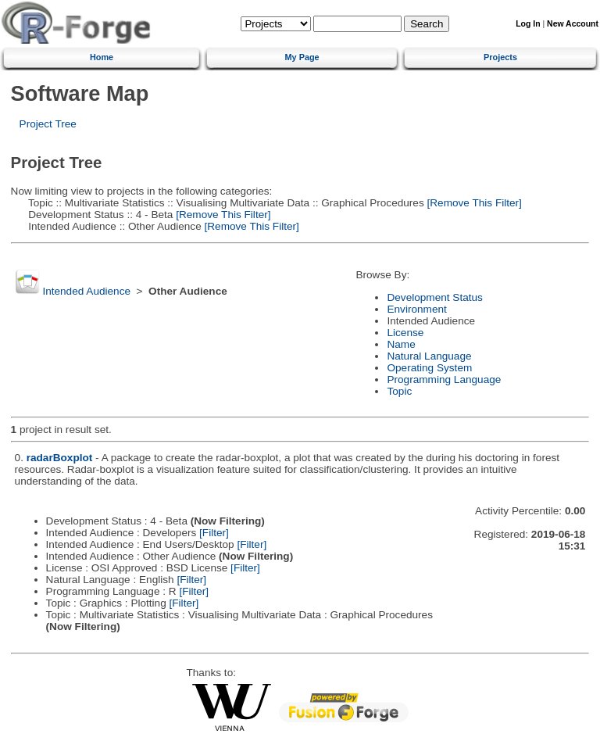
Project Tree (48, 124)
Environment (416, 309)
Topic (399, 391)
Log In (528, 24)
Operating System (429, 368)
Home (101, 57)
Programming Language (444, 379)
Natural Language (429, 356)
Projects (500, 57)
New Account (572, 24)
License (405, 332)
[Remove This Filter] (473, 203)
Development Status (434, 297)
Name (401, 344)
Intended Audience (86, 291)
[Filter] (214, 533)
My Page (302, 57)
